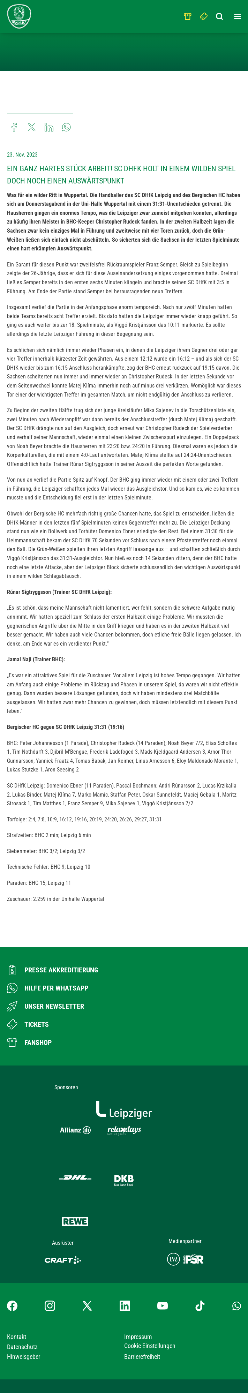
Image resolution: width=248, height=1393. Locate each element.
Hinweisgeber (23, 1300)
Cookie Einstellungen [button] (149, 1289)
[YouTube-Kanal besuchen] (162, 1249)
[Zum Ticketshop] (28, 1024)
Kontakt (16, 1280)
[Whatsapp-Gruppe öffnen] (236, 1249)
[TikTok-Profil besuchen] (200, 1249)
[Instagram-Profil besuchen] (50, 1249)
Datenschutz (22, 1290)
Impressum (138, 1280)
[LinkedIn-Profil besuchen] (125, 1249)
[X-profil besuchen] (87, 1249)
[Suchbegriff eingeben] (220, 14)
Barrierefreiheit (142, 1300)
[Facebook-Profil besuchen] (12, 1249)
